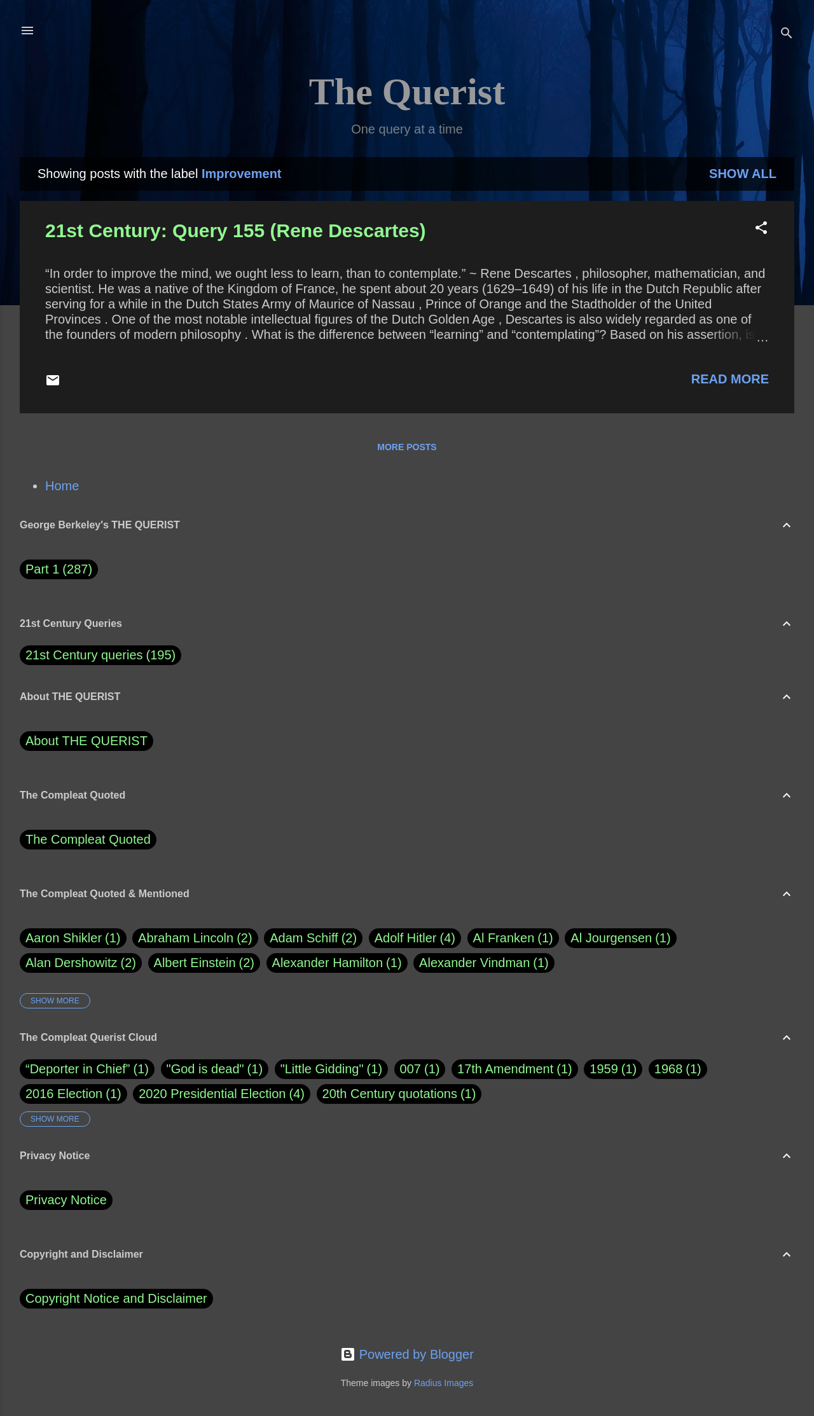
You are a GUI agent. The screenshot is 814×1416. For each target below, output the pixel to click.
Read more (730, 379)
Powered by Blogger (407, 1354)
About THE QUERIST (86, 741)
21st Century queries (84, 655)
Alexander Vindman (484, 963)
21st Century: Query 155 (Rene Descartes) (235, 230)
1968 (668, 1069)
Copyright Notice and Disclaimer (116, 1298)
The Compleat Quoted (88, 839)
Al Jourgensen (620, 938)
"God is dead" (205, 1069)
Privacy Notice (66, 1200)
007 (410, 1069)
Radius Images (443, 1383)
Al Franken (513, 938)
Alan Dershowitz (80, 963)
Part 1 (58, 569)
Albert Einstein (204, 963)
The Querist (407, 92)
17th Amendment (505, 1069)
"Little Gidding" (322, 1069)
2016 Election (63, 1094)
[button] (761, 229)
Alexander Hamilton (337, 963)
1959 (604, 1069)
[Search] (786, 34)
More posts (406, 447)
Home (62, 486)
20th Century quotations (389, 1094)
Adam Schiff (313, 938)
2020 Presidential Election (212, 1094)
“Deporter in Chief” (77, 1069)
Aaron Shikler (73, 938)
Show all (742, 174)
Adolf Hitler (415, 938)
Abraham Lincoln (195, 938)
